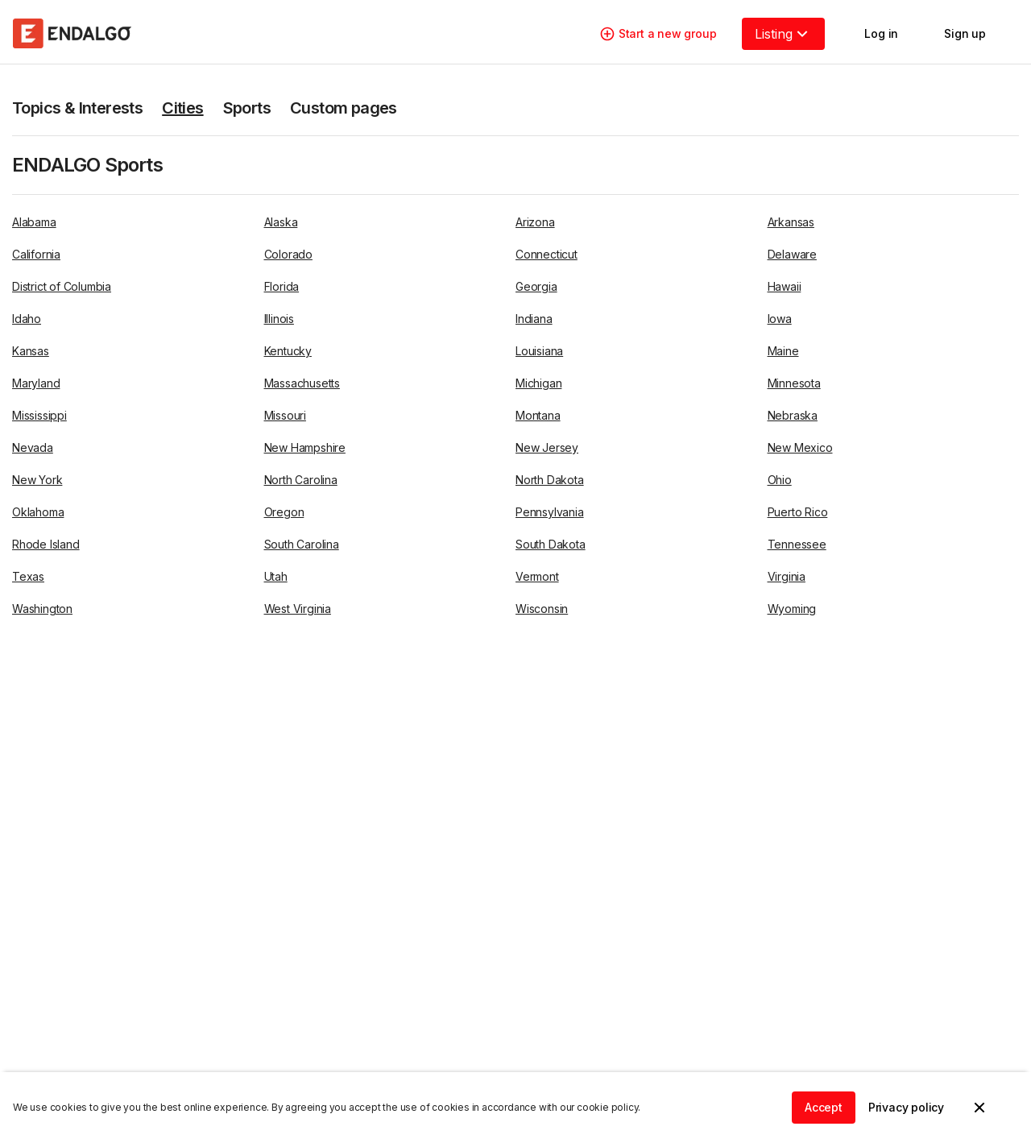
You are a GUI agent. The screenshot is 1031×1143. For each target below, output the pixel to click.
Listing (783, 33)
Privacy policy (906, 1107)
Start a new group (658, 34)
